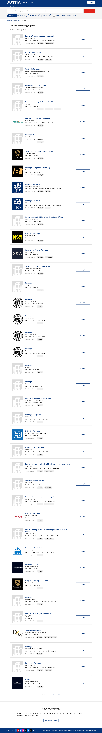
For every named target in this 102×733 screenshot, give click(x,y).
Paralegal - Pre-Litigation (34, 447)
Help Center (54, 6)
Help (65, 730)
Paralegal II (29, 135)
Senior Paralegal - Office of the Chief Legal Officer (44, 217)
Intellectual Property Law (50, 637)
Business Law (49, 109)
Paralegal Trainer (31, 564)
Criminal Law (48, 487)
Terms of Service (72, 730)
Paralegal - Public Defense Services (38, 548)
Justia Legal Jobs (11, 20)
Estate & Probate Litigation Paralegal (39, 36)
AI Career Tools (27, 6)
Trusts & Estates (49, 43)
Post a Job (91, 2)
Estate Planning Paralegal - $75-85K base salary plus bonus (47, 464)
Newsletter (47, 6)
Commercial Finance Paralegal (36, 250)
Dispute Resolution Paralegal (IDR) (38, 398)
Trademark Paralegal (33, 630)
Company (60, 730)
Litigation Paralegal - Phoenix (36, 581)
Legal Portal (54, 730)
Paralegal (18, 20)
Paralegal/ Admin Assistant (35, 85)
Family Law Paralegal (33, 52)
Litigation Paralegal (32, 233)
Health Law (57, 109)
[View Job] (83, 39)
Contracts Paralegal (32, 69)
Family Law (48, 59)
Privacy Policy (81, 730)
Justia (11, 731)
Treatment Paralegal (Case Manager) (39, 151)
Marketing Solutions (91, 730)
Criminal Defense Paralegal (35, 480)
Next (58, 694)
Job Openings (11, 6)
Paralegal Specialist (32, 184)
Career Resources (37, 6)
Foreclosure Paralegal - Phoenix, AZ (38, 614)
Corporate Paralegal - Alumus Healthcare (41, 102)
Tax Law (48, 191)
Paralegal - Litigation (33, 414)
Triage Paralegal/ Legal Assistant (37, 266)
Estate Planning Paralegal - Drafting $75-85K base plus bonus (46, 531)
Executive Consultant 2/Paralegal (38, 118)
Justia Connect (46, 730)
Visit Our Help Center (51, 720)
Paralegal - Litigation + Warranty (37, 168)
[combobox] (26, 11)
